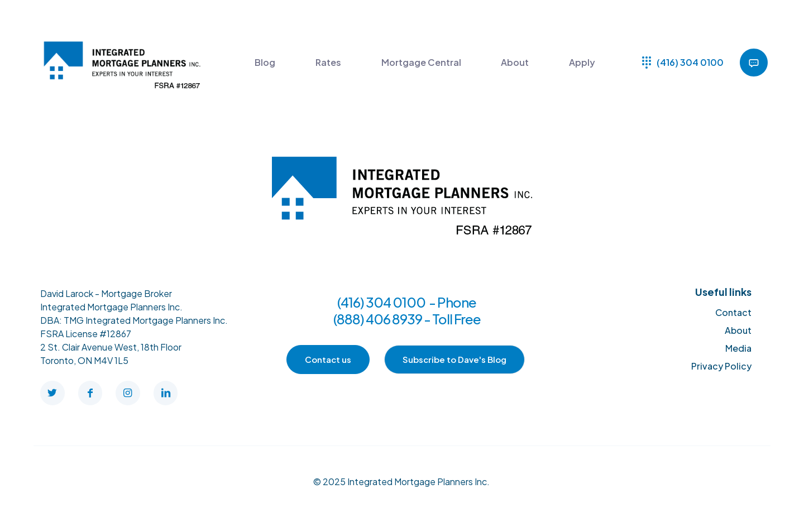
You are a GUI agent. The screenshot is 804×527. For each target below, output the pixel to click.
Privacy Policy (721, 366)
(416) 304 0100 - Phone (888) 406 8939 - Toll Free (407, 310)
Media (738, 348)
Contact (733, 312)
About (738, 330)
